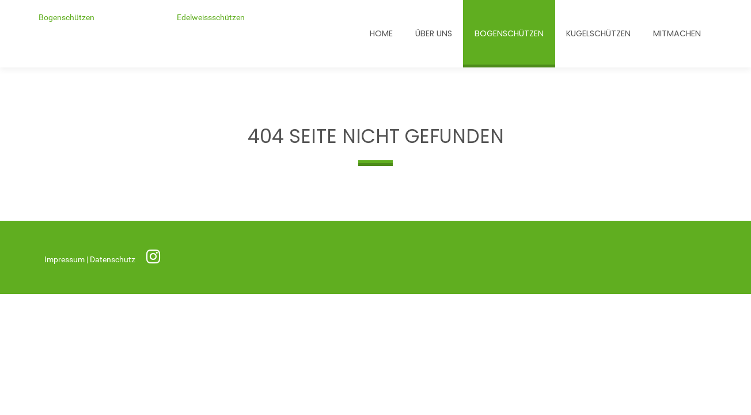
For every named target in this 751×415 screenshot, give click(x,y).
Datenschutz (113, 260)
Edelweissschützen (211, 17)
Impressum (65, 260)
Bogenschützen (66, 17)
